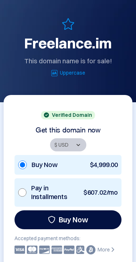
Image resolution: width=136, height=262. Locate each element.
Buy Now (68, 219)
